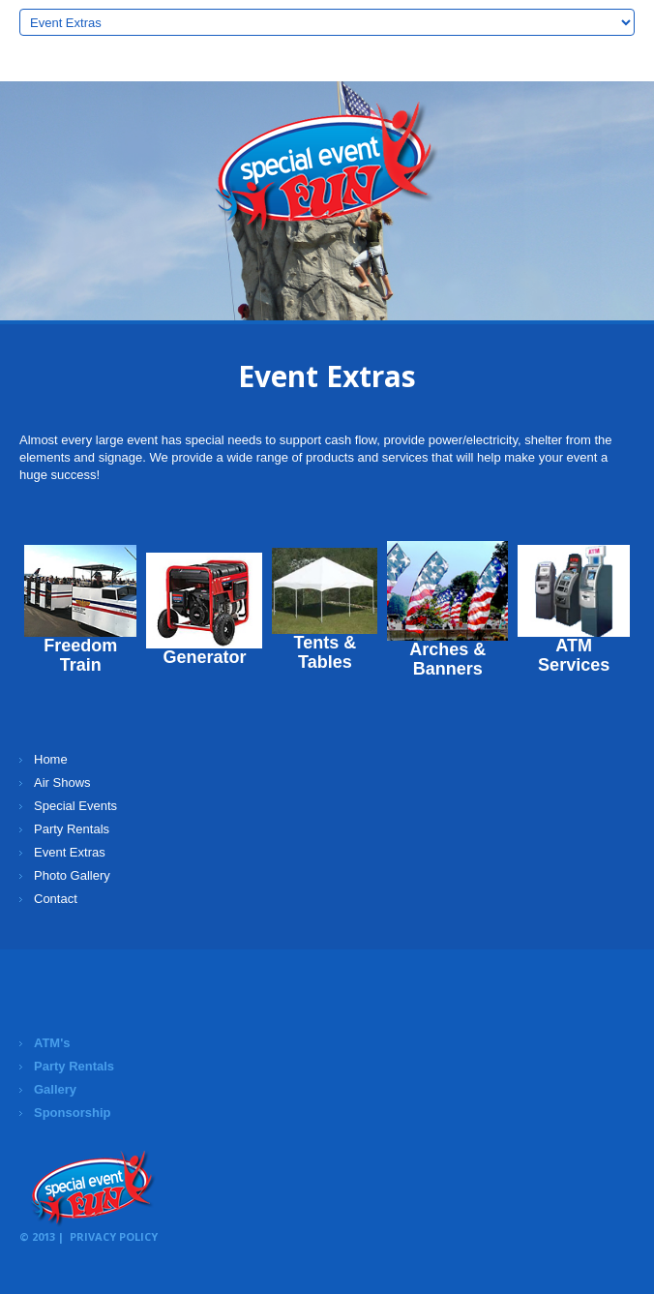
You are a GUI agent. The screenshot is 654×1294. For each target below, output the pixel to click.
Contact (55, 898)
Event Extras (69, 852)
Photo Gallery (72, 875)
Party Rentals (71, 829)
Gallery (55, 1089)
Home (51, 759)
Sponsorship (72, 1112)
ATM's (52, 1043)
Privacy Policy (114, 1236)
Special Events (75, 805)
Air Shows (62, 782)
